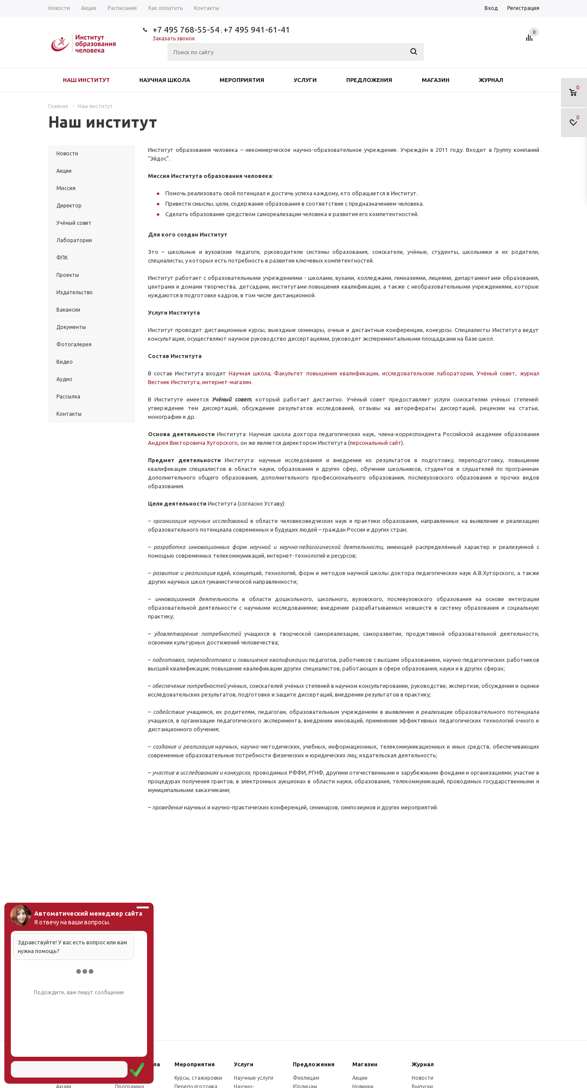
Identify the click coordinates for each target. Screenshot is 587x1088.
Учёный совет (496, 373)
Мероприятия (242, 80)
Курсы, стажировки (198, 1078)
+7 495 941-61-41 (256, 29)
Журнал (491, 80)
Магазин (435, 80)
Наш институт (86, 80)
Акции (359, 1078)
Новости (422, 1078)
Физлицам (306, 1078)
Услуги (305, 80)
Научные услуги (253, 1078)
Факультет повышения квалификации (326, 373)
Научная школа (164, 80)
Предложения (369, 80)
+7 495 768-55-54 (186, 29)
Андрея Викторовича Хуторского (193, 443)
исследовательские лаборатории (427, 373)
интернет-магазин (226, 382)
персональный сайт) (376, 443)
